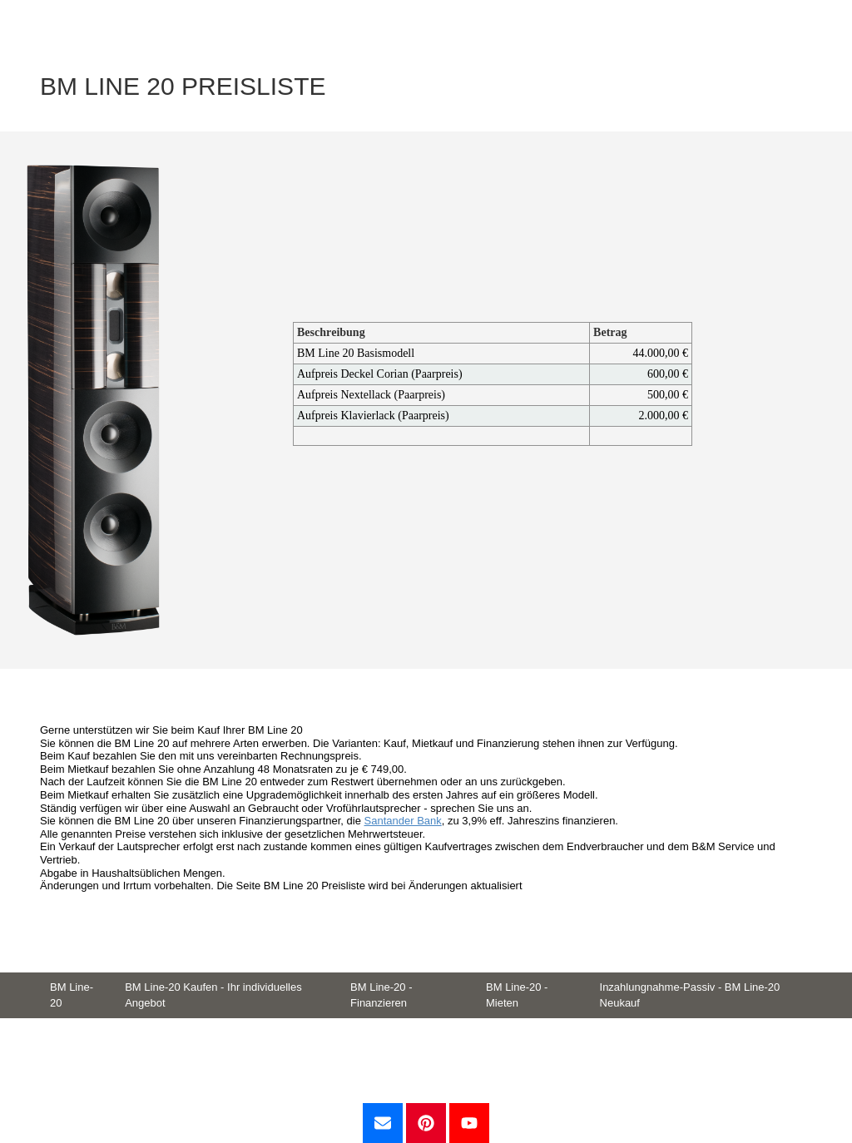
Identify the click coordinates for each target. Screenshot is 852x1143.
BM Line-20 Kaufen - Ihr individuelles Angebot (213, 995)
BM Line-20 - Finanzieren (381, 995)
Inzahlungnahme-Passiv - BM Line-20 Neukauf (690, 995)
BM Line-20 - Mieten (516, 995)
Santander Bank (403, 820)
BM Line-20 (71, 995)
